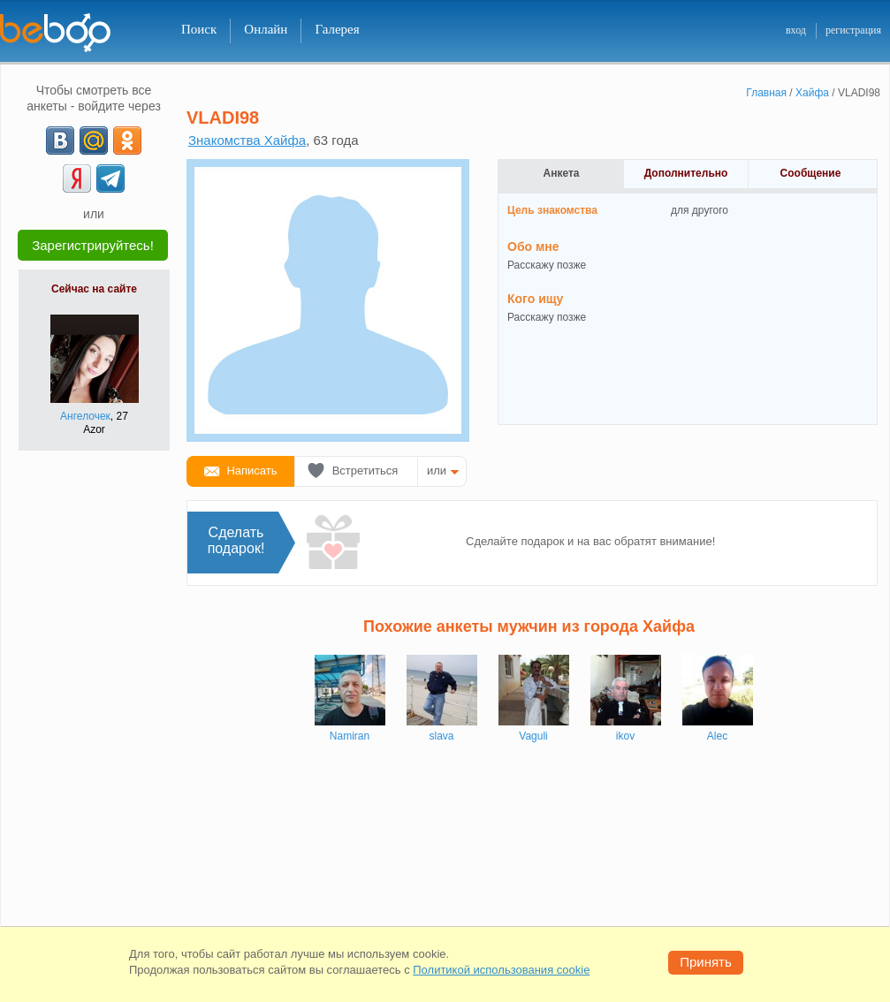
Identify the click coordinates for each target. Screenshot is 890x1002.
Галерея (337, 29)
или (436, 470)
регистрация (853, 30)
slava (441, 736)
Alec (717, 736)
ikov (625, 736)
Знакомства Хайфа (247, 140)
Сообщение (810, 173)
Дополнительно (686, 173)
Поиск (199, 29)
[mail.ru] (94, 140)
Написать (251, 470)
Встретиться (365, 470)
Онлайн (265, 29)
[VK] (60, 140)
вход (796, 30)
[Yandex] (77, 178)
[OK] (127, 140)
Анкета (562, 173)
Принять (706, 961)
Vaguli (533, 736)
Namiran (349, 736)
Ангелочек (85, 416)
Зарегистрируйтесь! (93, 245)
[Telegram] (110, 178)
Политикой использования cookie (501, 969)
